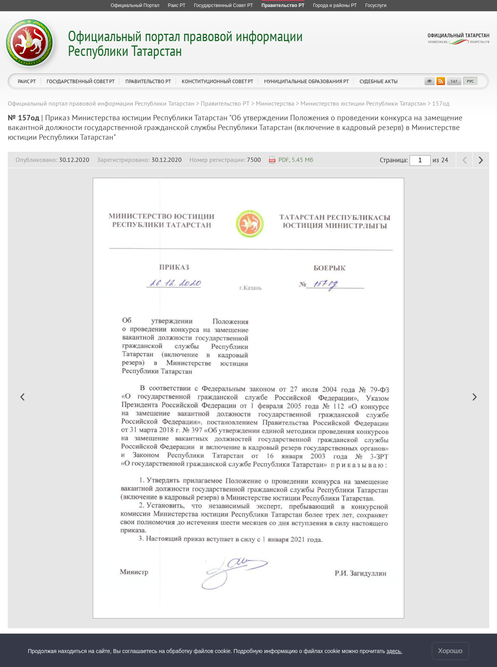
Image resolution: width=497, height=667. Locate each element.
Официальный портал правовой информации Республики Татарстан (185, 43)
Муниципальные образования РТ (306, 81)
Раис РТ (27, 81)
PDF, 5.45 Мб (295, 159)
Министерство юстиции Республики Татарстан (363, 103)
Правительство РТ (148, 81)
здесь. (394, 651)
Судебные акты (379, 81)
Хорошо (450, 650)
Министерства (275, 103)
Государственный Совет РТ (81, 81)
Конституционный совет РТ (217, 81)
